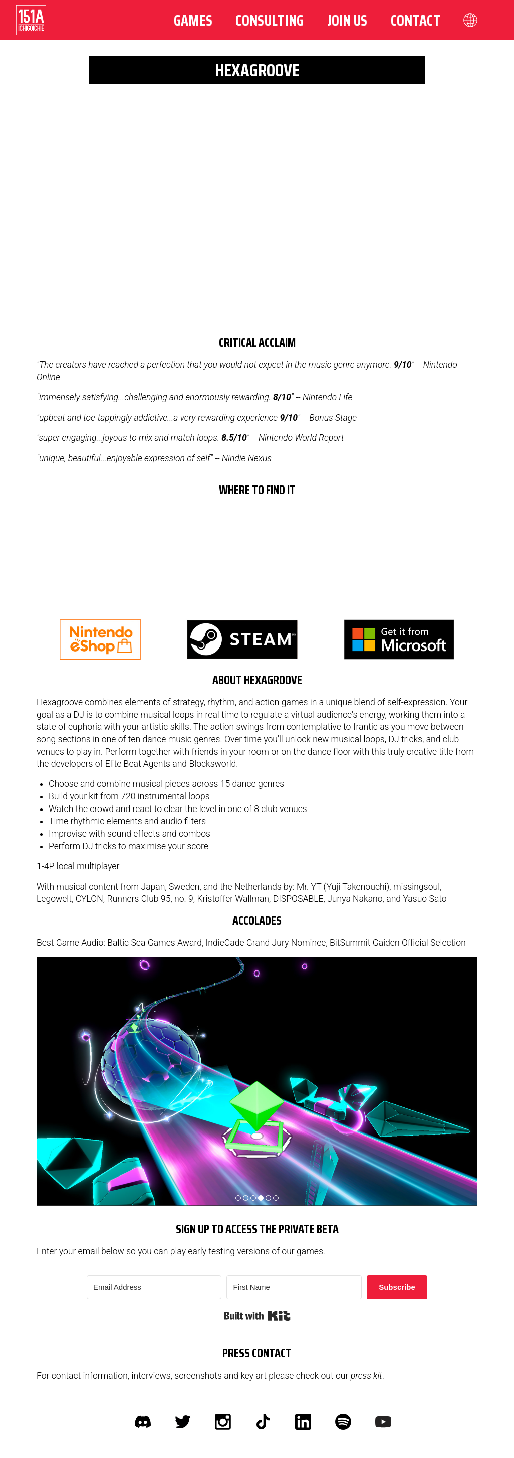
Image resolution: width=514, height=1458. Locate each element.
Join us (347, 20)
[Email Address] (154, 1287)
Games (193, 20)
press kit (366, 1376)
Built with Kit (257, 1316)
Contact (415, 20)
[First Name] (293, 1287)
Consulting (269, 20)
